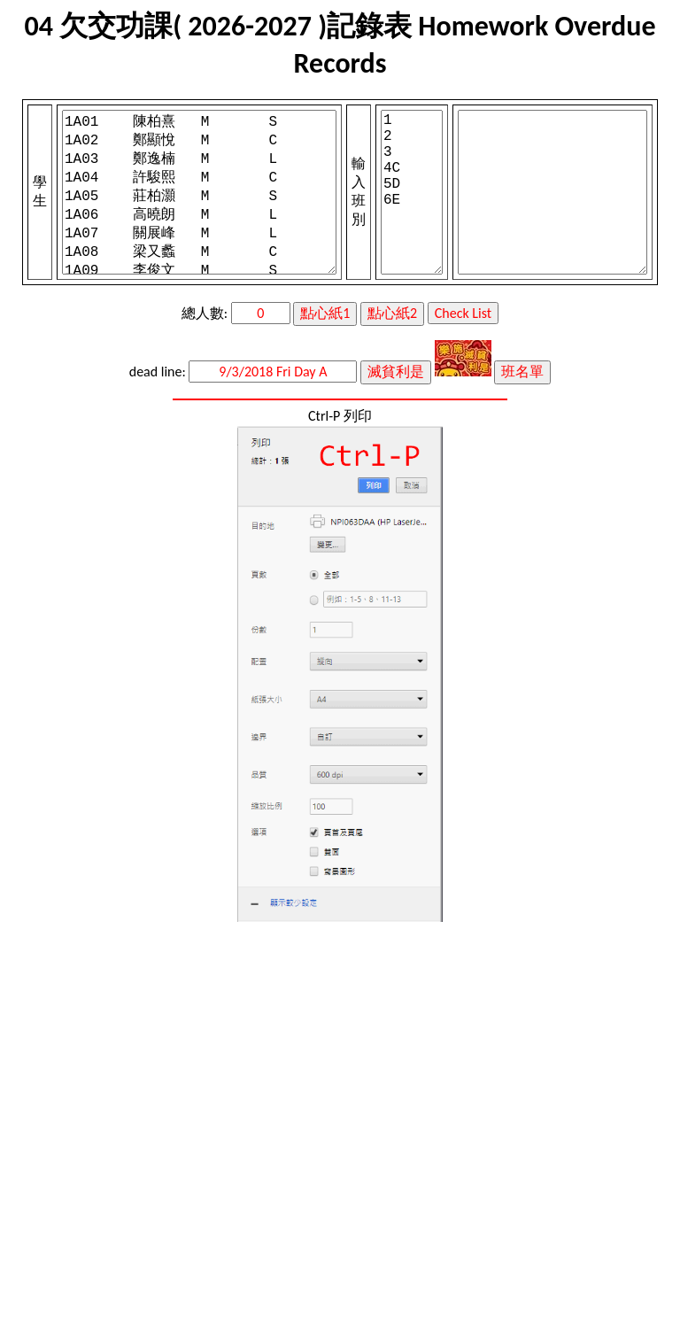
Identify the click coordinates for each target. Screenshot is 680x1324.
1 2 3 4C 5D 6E (412, 192)
